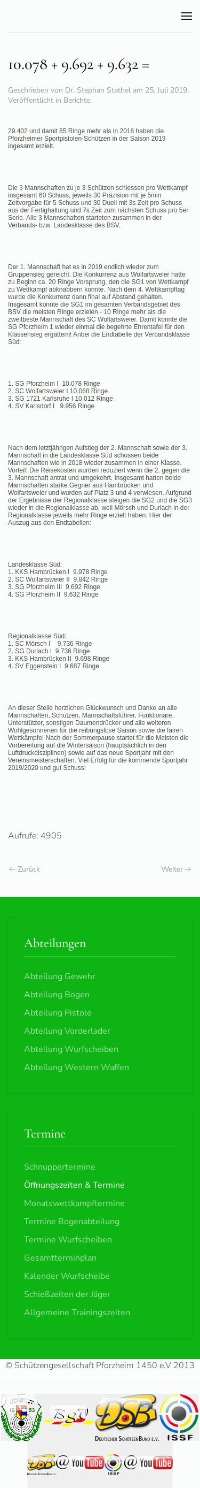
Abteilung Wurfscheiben (71, 1049)
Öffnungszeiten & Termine (74, 1185)
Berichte (76, 100)
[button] (186, 16)
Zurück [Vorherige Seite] (24, 869)
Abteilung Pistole (58, 1013)
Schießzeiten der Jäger (67, 1294)
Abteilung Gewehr (59, 976)
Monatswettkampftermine (74, 1203)
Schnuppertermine (59, 1167)
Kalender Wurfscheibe (67, 1276)
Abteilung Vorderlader (67, 1031)
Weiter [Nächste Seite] (176, 869)
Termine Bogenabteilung (71, 1221)
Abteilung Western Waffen (76, 1067)
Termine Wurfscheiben (68, 1240)
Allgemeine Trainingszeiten (77, 1312)
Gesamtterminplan (60, 1258)
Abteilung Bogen (57, 995)
